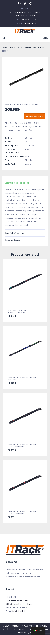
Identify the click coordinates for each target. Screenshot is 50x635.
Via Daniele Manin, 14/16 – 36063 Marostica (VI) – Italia (25, 13)
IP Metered (12, 310)
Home (4, 47)
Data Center (16, 47)
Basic (7, 104)
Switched (12, 379)
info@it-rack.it (30, 23)
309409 (12, 383)
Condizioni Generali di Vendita (21, 629)
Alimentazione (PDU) (34, 47)
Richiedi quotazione (34, 116)
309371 (12, 517)
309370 (12, 450)
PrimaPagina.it (26, 632)
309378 (12, 316)
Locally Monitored (16, 446)
